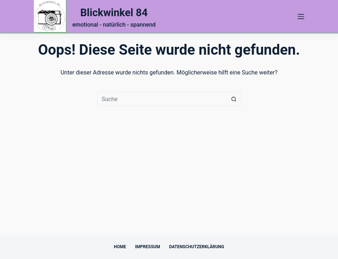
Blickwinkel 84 (114, 12)
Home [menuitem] (120, 246)
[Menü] (301, 16)
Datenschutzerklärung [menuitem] (196, 246)
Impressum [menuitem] (147, 246)
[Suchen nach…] (162, 99)
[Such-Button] (234, 99)
